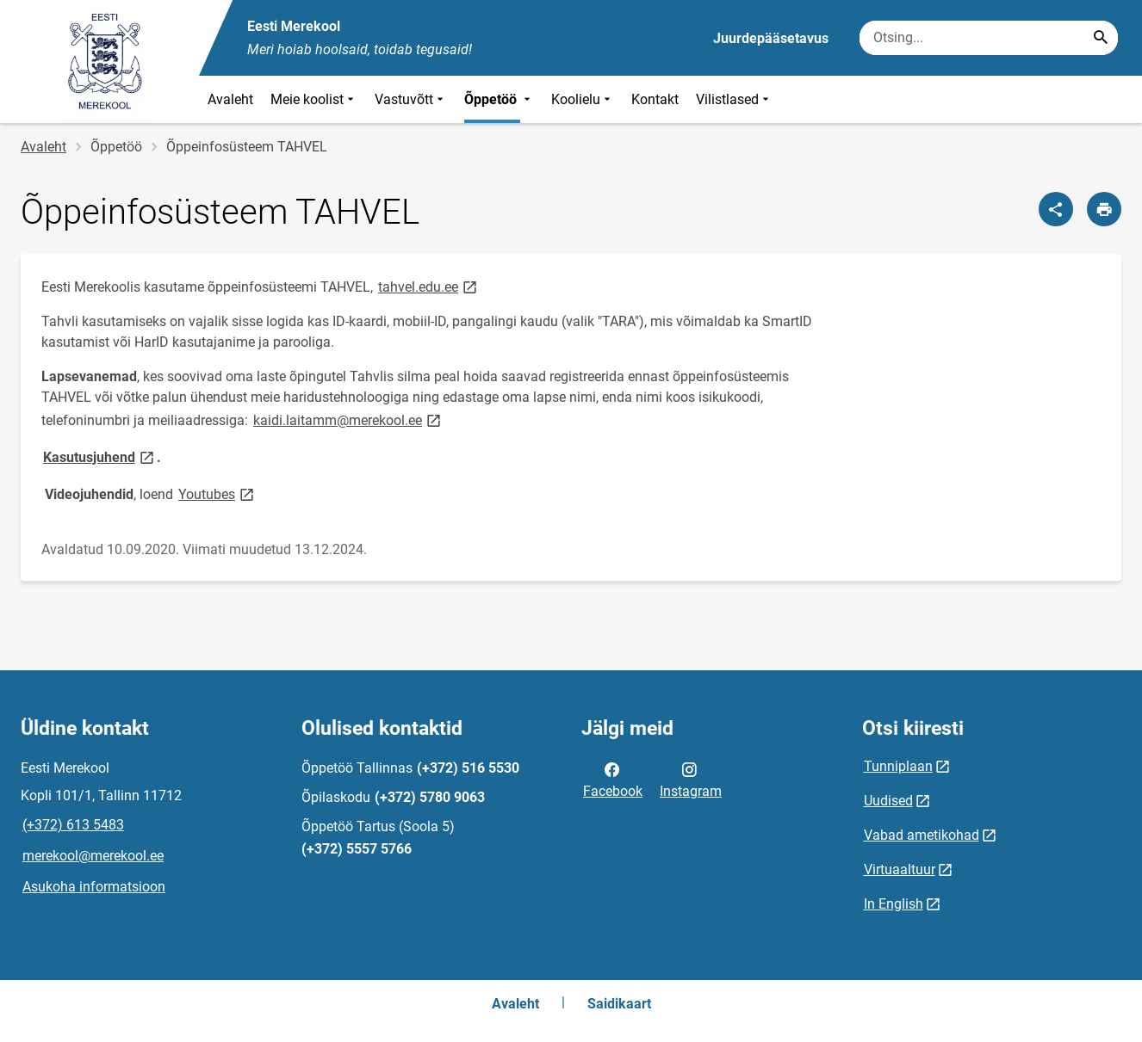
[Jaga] (1056, 209)
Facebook (612, 778)
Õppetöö (499, 99)
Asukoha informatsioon (93, 887)
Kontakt (655, 99)
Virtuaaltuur (899, 869)
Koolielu (582, 99)
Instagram (691, 778)
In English (893, 904)
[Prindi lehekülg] (1104, 209)
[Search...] (1100, 37)
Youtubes (217, 493)
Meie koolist (313, 99)
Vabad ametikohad (921, 835)
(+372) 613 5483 (73, 825)
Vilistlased (734, 99)
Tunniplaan (898, 766)
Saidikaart (619, 1004)
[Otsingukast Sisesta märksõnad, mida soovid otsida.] (989, 38)
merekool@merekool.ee (93, 856)
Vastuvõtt (411, 99)
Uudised (888, 800)
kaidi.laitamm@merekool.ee (348, 419)
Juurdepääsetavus (771, 38)
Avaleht (230, 99)
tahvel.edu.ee (429, 286)
